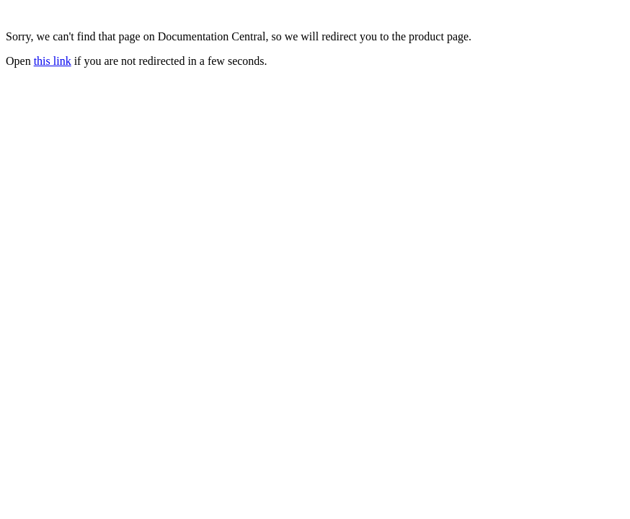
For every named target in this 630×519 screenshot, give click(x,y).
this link (52, 61)
